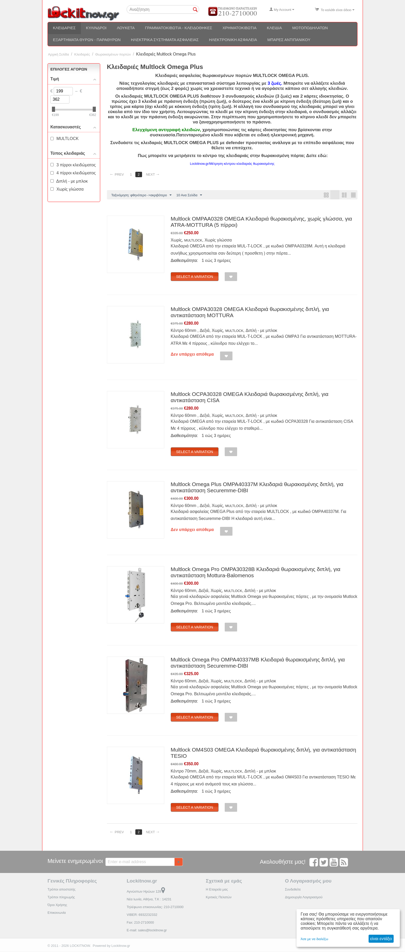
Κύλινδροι (96, 28)
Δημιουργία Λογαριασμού (303, 897)
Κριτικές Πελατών (219, 897)
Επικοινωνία (57, 913)
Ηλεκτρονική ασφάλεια (233, 39)
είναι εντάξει (381, 939)
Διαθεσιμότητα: (184, 261)
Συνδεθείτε (293, 890)
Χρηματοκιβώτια (240, 28)
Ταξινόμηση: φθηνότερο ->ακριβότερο (141, 195)
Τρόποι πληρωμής (61, 897)
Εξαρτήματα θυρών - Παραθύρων (87, 39)
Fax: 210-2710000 (140, 923)
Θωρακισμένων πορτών (113, 54)
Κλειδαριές (64, 28)
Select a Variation (194, 277)
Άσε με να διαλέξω (314, 939)
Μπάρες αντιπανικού (288, 39)
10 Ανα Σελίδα (189, 195)
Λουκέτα (126, 28)
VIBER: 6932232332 (142, 915)
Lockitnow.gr (120, 946)
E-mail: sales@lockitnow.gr (147, 930)
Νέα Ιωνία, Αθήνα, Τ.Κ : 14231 (149, 899)
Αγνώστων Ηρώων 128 (146, 892)
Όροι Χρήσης (57, 905)
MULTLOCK (193, 241)
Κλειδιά (274, 28)
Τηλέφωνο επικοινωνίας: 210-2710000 (155, 907)
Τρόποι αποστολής (61, 890)
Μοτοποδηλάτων (310, 28)
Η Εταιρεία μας (217, 890)
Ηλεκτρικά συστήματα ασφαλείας (165, 39)
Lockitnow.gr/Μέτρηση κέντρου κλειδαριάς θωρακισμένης (232, 164)
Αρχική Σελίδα (58, 54)
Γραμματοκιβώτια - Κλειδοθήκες (178, 28)
